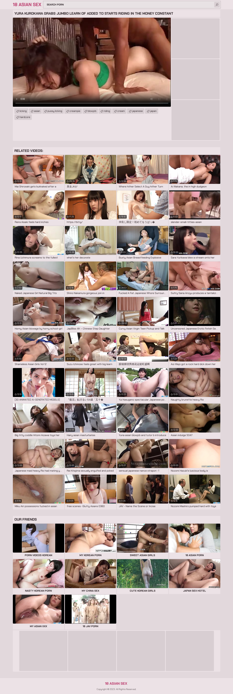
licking (23, 111)
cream (121, 111)
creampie (75, 111)
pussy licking (55, 111)
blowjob (92, 111)
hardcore (25, 117)
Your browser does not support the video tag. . (92, 62)
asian (37, 111)
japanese (137, 111)
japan (153, 111)
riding (107, 111)
